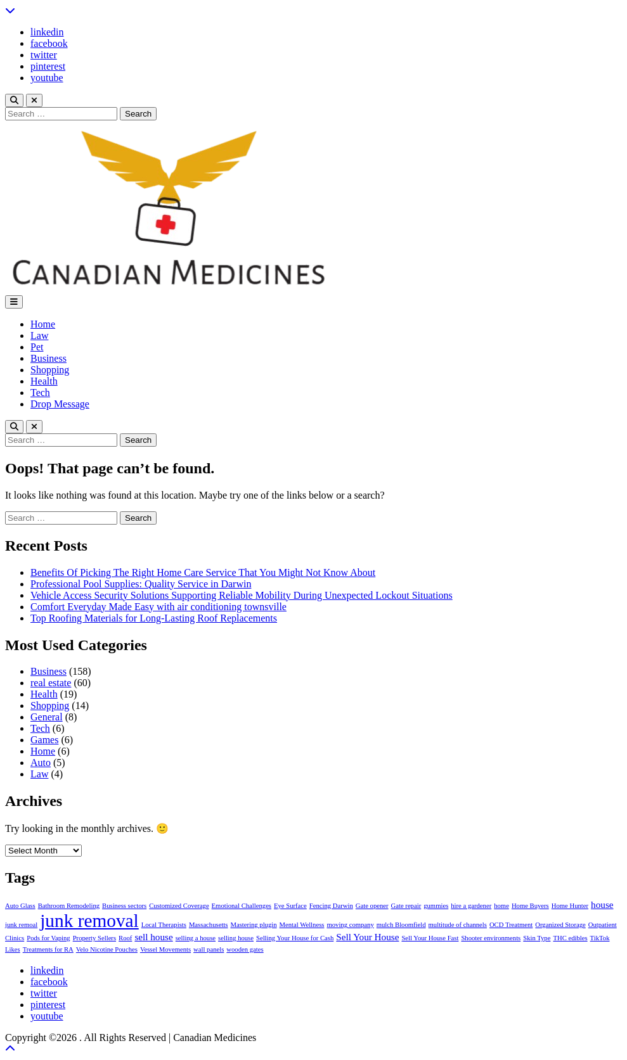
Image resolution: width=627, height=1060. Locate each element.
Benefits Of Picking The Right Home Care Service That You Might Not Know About (202, 572)
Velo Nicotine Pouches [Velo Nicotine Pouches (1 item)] (107, 949)
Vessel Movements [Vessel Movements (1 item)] (165, 949)
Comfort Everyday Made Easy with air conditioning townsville (158, 606)
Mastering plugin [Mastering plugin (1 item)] (253, 924)
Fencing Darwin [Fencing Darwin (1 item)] (331, 905)
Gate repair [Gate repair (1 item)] (406, 905)
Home (42, 324)
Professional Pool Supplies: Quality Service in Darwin (140, 583)
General (46, 717)
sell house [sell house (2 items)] (153, 936)
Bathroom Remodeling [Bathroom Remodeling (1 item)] (69, 905)
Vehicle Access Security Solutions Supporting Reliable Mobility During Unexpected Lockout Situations (241, 595)
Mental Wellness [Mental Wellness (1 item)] (302, 924)
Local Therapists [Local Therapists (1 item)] (163, 924)
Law (39, 335)
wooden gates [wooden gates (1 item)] (244, 949)
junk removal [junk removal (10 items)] (89, 920)
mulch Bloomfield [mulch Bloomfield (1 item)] (401, 924)
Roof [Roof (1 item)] (125, 938)
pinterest (47, 66)
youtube (46, 77)
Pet (36, 347)
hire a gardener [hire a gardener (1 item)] (471, 905)
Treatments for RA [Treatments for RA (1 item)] (48, 949)
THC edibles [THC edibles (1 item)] (570, 938)
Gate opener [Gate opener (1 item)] (372, 905)
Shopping (49, 369)
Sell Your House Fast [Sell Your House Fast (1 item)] (429, 938)
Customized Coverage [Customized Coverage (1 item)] (179, 905)
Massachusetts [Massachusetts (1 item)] (208, 924)
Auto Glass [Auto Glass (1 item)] (20, 905)
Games (44, 739)
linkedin (46, 32)
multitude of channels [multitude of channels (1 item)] (458, 924)
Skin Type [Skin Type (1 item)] (536, 938)
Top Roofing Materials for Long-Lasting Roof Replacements (153, 618)
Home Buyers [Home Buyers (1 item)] (530, 905)
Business (48, 358)
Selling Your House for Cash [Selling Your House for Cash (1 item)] (294, 938)
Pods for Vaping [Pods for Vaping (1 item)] (48, 938)
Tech (40, 392)
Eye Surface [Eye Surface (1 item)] (290, 905)
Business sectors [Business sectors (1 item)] (124, 905)
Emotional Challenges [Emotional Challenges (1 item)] (241, 905)
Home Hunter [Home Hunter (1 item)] (570, 905)
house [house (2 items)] (602, 904)
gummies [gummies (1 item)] (435, 905)
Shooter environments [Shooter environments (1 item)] (490, 938)
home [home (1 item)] (501, 905)
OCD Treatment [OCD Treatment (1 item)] (511, 924)
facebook (49, 43)
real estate (50, 682)
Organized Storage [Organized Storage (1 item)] (560, 924)
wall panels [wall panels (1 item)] (208, 949)
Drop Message (59, 404)
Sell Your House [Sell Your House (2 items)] (367, 936)
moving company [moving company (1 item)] (349, 924)
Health (44, 381)
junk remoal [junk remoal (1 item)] (21, 924)
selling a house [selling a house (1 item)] (196, 938)
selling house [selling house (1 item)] (236, 938)
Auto (40, 762)
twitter (43, 54)
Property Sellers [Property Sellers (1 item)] (94, 938)
